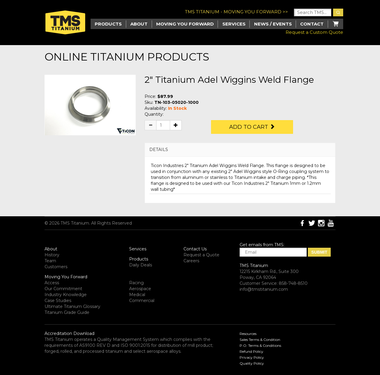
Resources (248, 333)
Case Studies (58, 300)
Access (52, 282)
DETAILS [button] (158, 149)
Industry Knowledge (66, 294)
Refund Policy (251, 351)
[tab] (240, 149)
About (139, 24)
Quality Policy (252, 363)
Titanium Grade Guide (67, 312)
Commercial (141, 300)
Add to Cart (252, 127)
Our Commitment (63, 288)
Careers (191, 260)
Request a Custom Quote (314, 32)
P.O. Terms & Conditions (260, 345)
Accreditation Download (69, 333)
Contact (312, 24)
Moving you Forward (185, 24)
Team (50, 260)
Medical (137, 294)
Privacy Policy (252, 357)
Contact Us (195, 249)
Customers (56, 266)
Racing (136, 282)
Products (138, 259)
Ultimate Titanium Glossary (72, 306)
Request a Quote (201, 255)
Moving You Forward (66, 276)
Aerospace (140, 288)
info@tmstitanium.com (264, 289)
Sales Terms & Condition (260, 339)
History (52, 255)
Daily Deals (140, 265)
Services (234, 24)
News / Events (273, 24)
